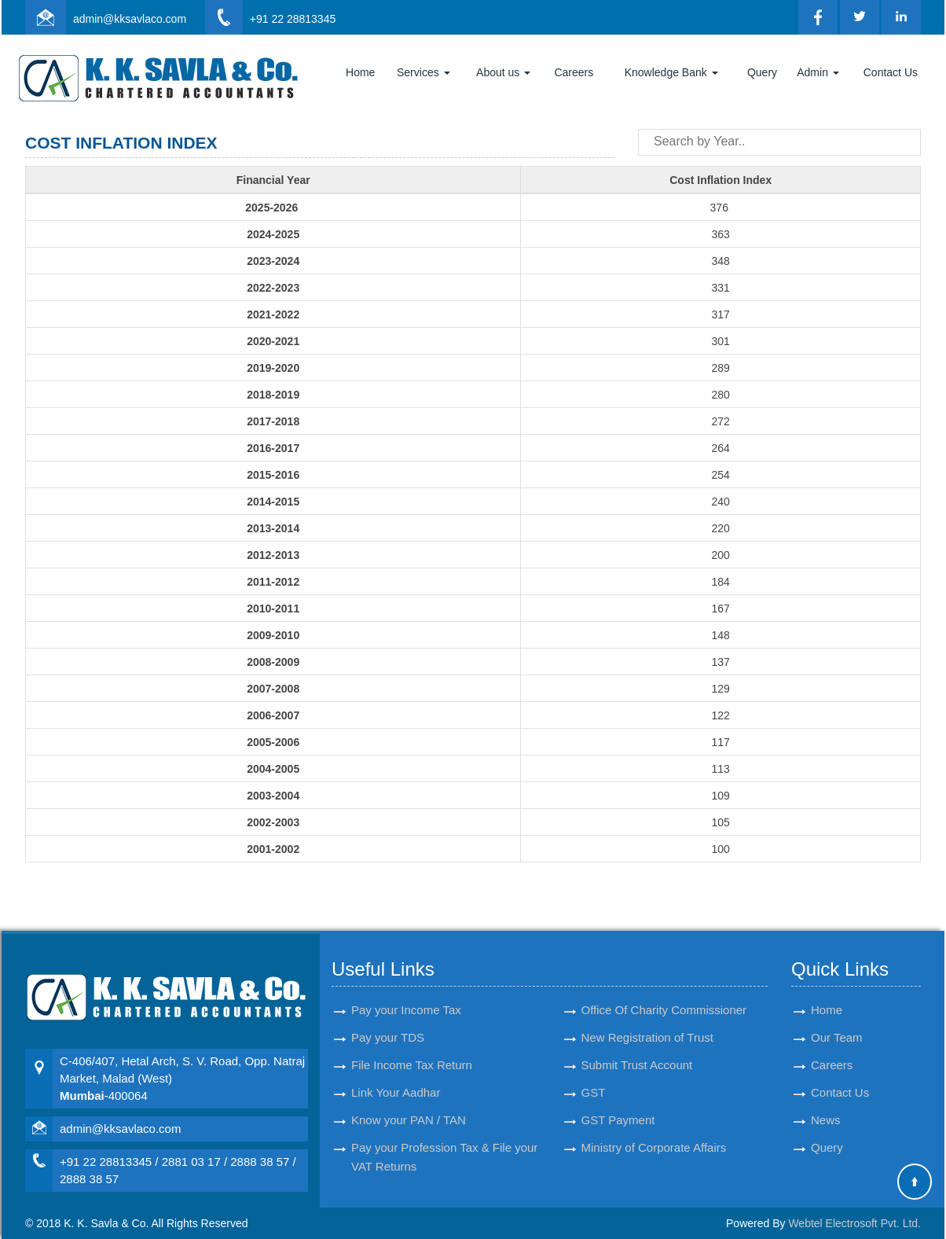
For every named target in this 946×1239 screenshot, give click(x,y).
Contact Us (891, 72)
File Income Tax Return (411, 1050)
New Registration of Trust (647, 1023)
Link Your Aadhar (395, 1078)
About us (503, 72)
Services (423, 72)
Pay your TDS (387, 1023)
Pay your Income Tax (406, 995)
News (826, 1105)
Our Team (837, 1023)
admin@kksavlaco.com (129, 19)
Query (762, 72)
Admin (818, 72)
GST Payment (618, 1105)
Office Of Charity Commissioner (664, 995)
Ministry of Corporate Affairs (654, 1133)
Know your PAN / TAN (408, 1105)
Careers (573, 72)
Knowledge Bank (671, 72)
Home (360, 72)
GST (593, 1078)
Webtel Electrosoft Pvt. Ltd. (854, 1223)
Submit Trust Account (637, 1050)
